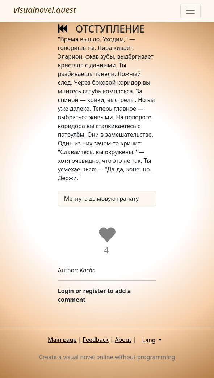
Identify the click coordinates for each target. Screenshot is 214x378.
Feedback (96, 340)
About (123, 340)
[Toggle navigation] (190, 11)
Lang (149, 340)
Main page (62, 340)
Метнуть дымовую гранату (101, 199)
